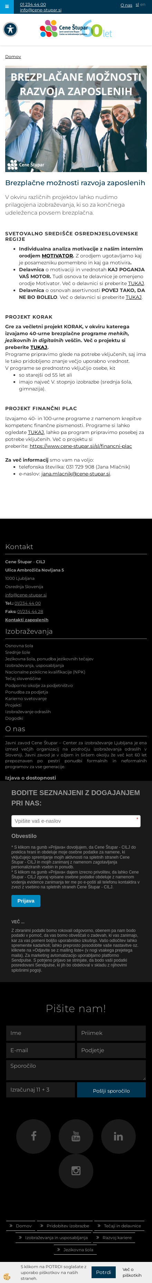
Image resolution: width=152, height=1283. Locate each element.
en (142, 4)
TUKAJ (136, 283)
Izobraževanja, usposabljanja (34, 665)
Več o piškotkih (132, 1272)
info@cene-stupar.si (40, 9)
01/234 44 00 (28, 603)
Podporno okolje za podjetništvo (39, 685)
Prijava (26, 901)
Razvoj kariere (117, 1237)
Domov (13, 56)
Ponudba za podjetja (26, 692)
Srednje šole (17, 652)
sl (137, 4)
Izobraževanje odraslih (28, 711)
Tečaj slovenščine (23, 678)
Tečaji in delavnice (122, 1225)
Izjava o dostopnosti (30, 778)
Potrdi (103, 1272)
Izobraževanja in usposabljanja (56, 1237)
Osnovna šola (19, 645)
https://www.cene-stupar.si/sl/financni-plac (81, 446)
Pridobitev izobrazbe (68, 1225)
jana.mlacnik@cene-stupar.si (75, 474)
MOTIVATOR (57, 256)
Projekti (13, 705)
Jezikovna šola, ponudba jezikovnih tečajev (49, 658)
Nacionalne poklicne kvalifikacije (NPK (44, 671)
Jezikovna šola (78, 1249)
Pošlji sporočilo (111, 1091)
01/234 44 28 (30, 611)
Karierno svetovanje (26, 698)
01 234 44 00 (33, 4)
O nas (126, 5)
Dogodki (14, 718)
